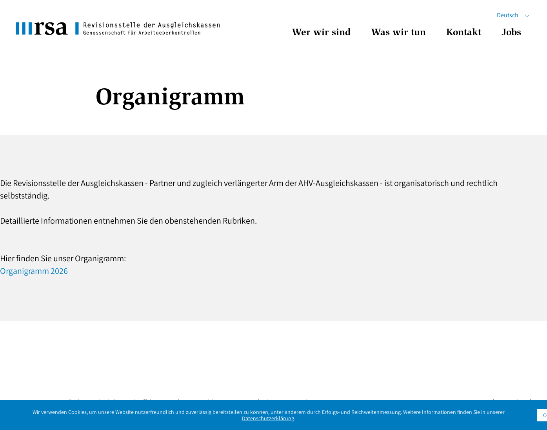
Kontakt (463, 33)
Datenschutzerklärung (268, 418)
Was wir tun (398, 33)
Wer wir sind (321, 33)
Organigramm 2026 (34, 270)
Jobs (511, 33)
